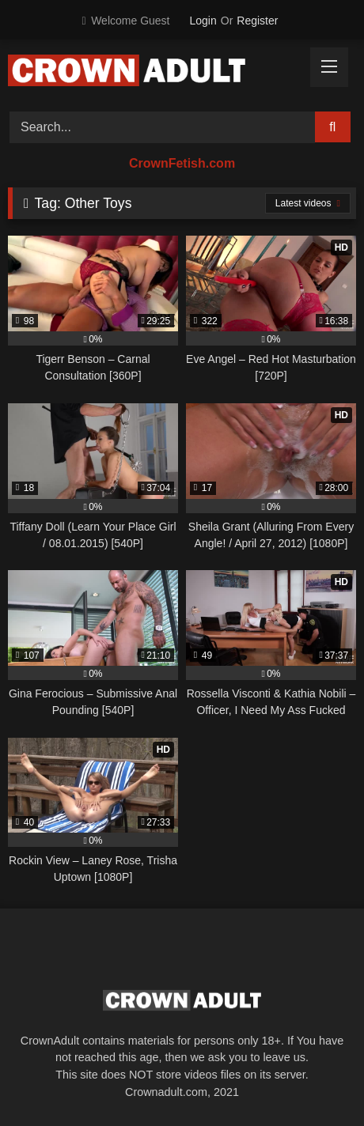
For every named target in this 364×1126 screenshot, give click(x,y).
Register (257, 20)
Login (203, 20)
